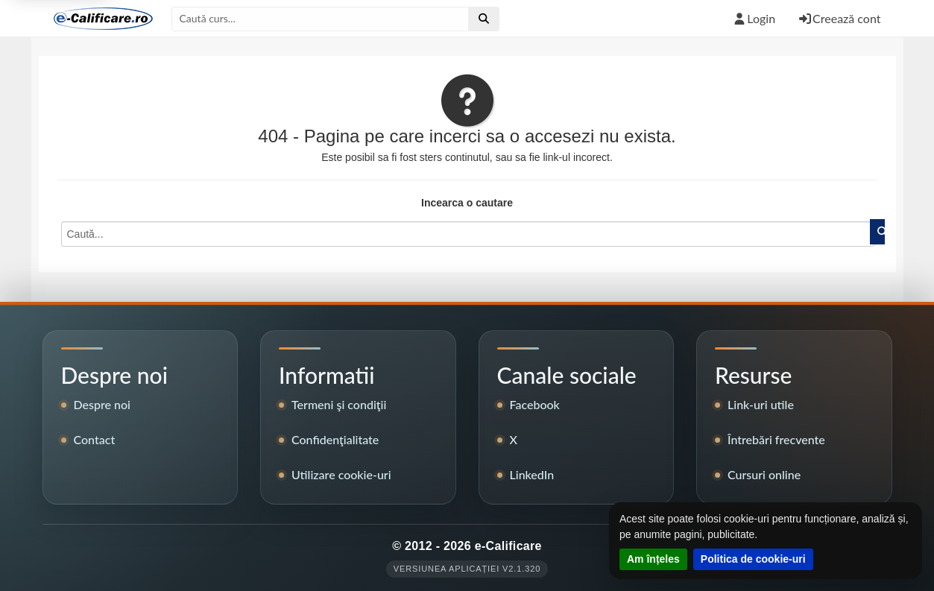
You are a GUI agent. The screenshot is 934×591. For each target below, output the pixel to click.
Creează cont (839, 18)
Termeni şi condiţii (338, 404)
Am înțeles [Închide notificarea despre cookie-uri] (653, 559)
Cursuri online (764, 474)
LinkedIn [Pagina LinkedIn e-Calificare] (532, 474)
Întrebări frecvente (776, 439)
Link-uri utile (761, 404)
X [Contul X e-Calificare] (513, 439)
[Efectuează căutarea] (483, 18)
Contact (95, 439)
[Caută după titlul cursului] (320, 18)
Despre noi (102, 404)
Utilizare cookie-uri (341, 474)
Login (753, 18)
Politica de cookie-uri (753, 559)
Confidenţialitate (335, 439)
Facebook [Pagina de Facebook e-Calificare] (535, 404)
